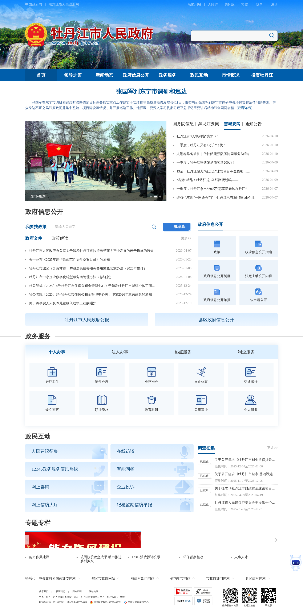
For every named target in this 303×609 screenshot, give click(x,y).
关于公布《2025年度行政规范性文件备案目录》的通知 (69, 259)
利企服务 (246, 351)
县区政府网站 (256, 577)
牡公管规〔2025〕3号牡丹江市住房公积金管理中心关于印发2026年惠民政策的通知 (90, 294)
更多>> (186, 238)
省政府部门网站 (142, 577)
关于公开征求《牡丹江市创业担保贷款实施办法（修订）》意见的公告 (246, 459)
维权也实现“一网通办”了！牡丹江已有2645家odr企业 (216, 197)
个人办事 (57, 351)
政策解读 (60, 238)
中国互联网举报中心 (136, 601)
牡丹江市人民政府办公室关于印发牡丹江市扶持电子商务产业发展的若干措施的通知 (91, 251)
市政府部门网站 (218, 577)
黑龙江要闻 (208, 123)
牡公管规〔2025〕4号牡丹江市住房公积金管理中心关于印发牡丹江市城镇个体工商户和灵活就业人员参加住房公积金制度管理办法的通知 (93, 286)
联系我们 (60, 590)
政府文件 (33, 238)
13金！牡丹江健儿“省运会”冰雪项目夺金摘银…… (213, 171)
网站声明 (77, 590)
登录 (259, 4)
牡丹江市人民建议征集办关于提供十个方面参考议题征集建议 (246, 502)
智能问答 (194, 4)
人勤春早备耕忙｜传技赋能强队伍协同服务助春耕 (214, 154)
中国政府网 (33, 4)
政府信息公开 (44, 211)
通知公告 (253, 123)
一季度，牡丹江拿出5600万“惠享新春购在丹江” (212, 189)
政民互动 (37, 435)
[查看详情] (244, 108)
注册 (274, 4)
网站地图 (93, 590)
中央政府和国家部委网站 (57, 577)
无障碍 (213, 4)
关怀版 (230, 4)
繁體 (244, 4)
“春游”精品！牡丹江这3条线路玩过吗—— (207, 180)
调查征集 (206, 447)
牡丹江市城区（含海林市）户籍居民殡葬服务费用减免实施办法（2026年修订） (88, 268)
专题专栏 (37, 522)
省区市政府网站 (103, 577)
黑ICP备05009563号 (77, 601)
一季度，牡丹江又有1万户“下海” (201, 145)
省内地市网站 (180, 577)
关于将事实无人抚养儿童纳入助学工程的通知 (62, 303)
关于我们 (43, 590)
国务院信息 (183, 123)
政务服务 (37, 336)
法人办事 (120, 351)
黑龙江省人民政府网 (64, 4)
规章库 (179, 227)
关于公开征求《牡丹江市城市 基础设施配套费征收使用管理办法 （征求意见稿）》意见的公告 (246, 473)
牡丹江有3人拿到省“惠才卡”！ (199, 136)
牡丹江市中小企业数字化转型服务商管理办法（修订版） (71, 277)
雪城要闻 (232, 123)
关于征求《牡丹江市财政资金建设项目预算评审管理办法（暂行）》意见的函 (246, 487)
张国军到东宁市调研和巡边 (151, 91)
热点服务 (183, 351)
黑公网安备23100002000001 (105, 601)
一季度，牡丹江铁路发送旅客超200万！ (206, 162)
